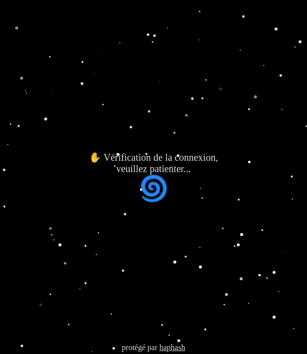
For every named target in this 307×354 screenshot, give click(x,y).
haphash (172, 347)
